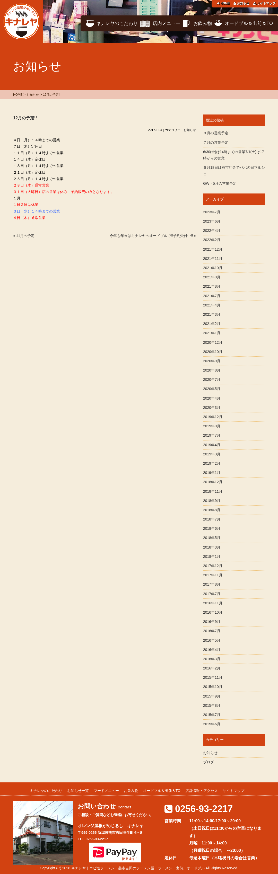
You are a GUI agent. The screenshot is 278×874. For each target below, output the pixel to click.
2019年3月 (211, 454)
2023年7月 (211, 212)
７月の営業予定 (215, 142)
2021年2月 (211, 324)
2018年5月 (211, 538)
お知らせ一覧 (78, 791)
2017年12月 (212, 566)
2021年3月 (211, 314)
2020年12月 (212, 342)
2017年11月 (212, 575)
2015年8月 (211, 705)
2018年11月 (212, 491)
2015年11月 (212, 677)
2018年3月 (211, 547)
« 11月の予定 (23, 236)
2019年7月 (211, 435)
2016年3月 (211, 659)
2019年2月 (211, 463)
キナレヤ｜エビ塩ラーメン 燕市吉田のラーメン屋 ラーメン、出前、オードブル (138, 868)
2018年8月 (211, 510)
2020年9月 (211, 361)
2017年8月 (211, 584)
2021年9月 (211, 277)
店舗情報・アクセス (201, 791)
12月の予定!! (25, 118)
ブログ (208, 762)
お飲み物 (202, 23)
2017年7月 (211, 594)
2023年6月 (211, 221)
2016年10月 (212, 612)
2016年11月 (212, 603)
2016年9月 (211, 622)
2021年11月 (212, 259)
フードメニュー (106, 791)
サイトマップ (264, 3)
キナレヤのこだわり (117, 23)
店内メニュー (166, 23)
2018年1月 (211, 556)
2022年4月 (211, 230)
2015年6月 (211, 724)
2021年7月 (211, 296)
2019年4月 (211, 445)
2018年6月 (211, 528)
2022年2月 (211, 240)
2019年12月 (212, 417)
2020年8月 (211, 370)
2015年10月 (212, 687)
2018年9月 (211, 501)
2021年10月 (212, 268)
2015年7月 (211, 715)
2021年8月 (211, 286)
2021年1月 (211, 333)
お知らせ (241, 3)
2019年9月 (211, 426)
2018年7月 (211, 519)
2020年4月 (211, 398)
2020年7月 (211, 379)
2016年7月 (211, 631)
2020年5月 (211, 389)
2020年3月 (211, 407)
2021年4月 (211, 305)
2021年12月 (212, 249)
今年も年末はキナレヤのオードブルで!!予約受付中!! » (153, 236)
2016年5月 (211, 640)
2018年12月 (212, 482)
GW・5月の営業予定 (220, 183)
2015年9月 (211, 696)
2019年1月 (211, 473)
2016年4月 (211, 650)
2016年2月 (211, 668)
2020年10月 (212, 352)
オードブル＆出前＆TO (249, 23)
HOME (223, 3)
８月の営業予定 (215, 133)
